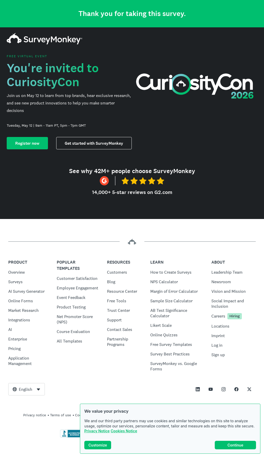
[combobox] (26, 389)
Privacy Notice (97, 431)
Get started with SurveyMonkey (94, 143)
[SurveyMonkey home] (44, 43)
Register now (27, 143)
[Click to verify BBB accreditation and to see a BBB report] (71, 436)
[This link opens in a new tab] (197, 389)
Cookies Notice (124, 431)
